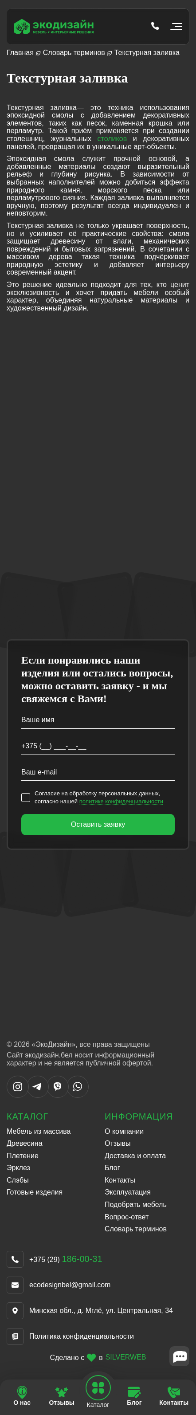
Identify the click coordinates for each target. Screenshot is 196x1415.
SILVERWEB (126, 1357)
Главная (20, 52)
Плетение (23, 1156)
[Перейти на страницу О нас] (21, 1396)
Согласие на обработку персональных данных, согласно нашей (99, 797)
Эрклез (18, 1167)
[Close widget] (179, 1356)
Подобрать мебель (136, 1204)
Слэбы (18, 1180)
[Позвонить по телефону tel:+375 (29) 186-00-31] (155, 26)
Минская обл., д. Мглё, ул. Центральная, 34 (101, 1310)
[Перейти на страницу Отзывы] (61, 1396)
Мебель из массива (39, 1131)
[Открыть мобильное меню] (174, 26)
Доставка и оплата (135, 1156)
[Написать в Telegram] (38, 1095)
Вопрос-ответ (127, 1217)
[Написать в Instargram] (18, 1095)
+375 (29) (65, 1259)
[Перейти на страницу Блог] (134, 1396)
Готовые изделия (35, 1192)
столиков (112, 138)
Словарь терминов (74, 52)
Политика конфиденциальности (81, 1336)
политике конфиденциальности (121, 801)
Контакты (120, 1180)
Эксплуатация (128, 1192)
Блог (112, 1167)
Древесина (25, 1143)
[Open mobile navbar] (98, 1388)
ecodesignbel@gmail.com (69, 1285)
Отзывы (118, 1143)
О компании (124, 1131)
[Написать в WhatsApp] (78, 1095)
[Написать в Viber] (58, 1095)
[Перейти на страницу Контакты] (174, 1396)
